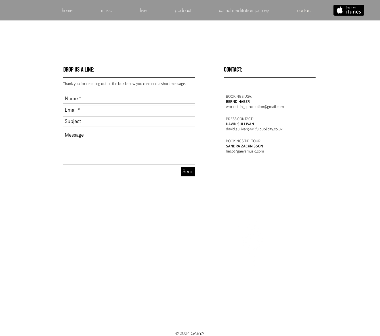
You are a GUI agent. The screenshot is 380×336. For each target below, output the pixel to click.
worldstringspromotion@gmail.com (255, 106)
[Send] (188, 171)
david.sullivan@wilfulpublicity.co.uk (254, 129)
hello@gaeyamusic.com (245, 151)
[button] (143, 10)
